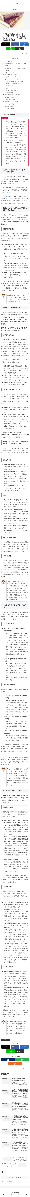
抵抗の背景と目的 (10, 72)
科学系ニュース (6, 1039)
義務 (7, 88)
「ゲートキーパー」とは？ (12, 79)
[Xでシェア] (5, 44)
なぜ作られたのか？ (11, 77)
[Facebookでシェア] (15, 44)
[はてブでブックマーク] (24, 44)
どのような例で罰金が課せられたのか (14, 94)
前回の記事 (6, 196)
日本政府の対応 (10, 104)
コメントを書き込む (15, 1177)
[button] (19, 48)
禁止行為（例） (10, 85)
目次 (13, 58)
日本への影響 (9, 92)
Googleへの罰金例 (10, 99)
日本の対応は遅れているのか (12, 101)
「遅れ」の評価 (10, 108)
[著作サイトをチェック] (8, 1059)
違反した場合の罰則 (11, 90)
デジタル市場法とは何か (11, 74)
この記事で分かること (10, 61)
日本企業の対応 (10, 106)
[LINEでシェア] (10, 48)
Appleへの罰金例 (10, 97)
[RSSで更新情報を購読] (15, 1063)
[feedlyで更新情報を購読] (22, 1059)
